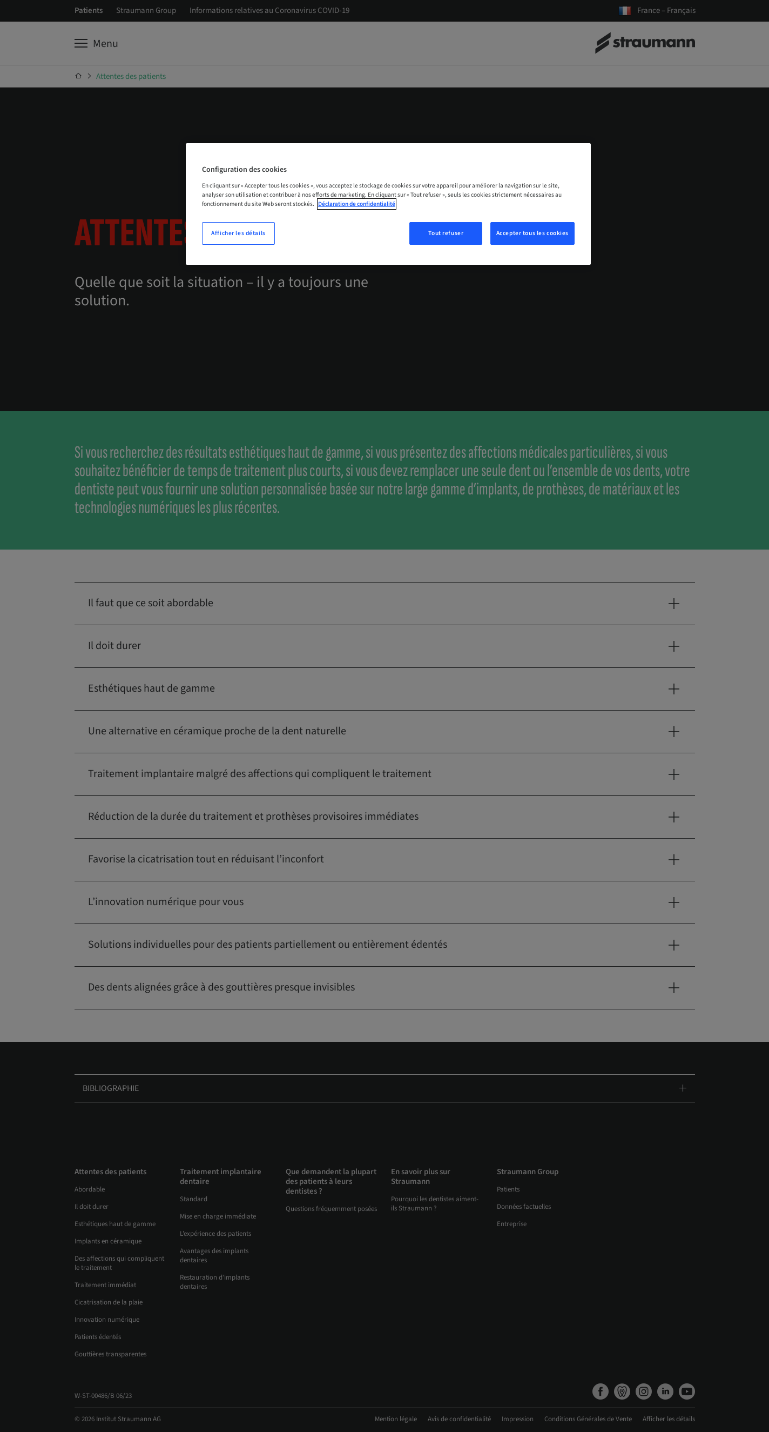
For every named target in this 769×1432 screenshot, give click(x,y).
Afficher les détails (238, 233)
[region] (388, 204)
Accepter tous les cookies (532, 233)
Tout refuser (445, 233)
